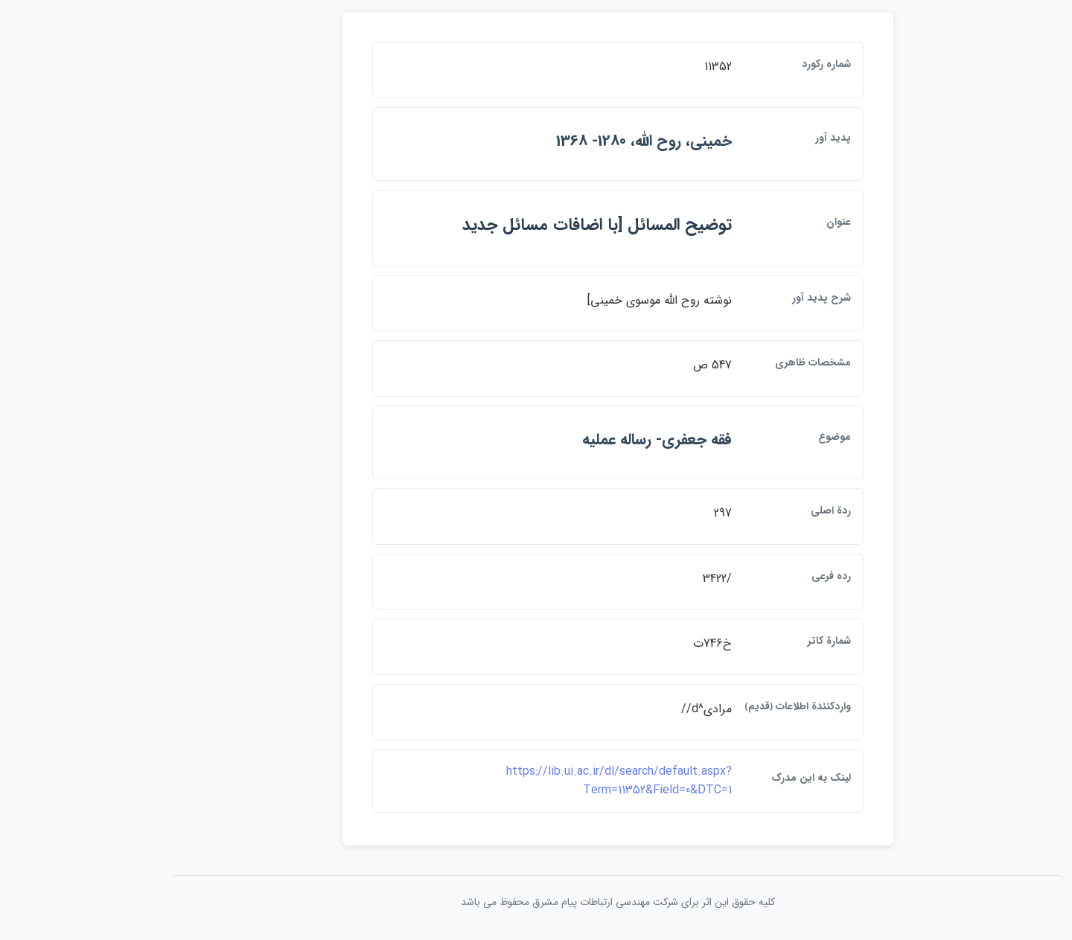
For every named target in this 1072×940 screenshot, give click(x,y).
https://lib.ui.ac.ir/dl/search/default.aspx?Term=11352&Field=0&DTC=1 (537, 781)
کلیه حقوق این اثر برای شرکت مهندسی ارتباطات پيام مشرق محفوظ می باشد (536, 902)
